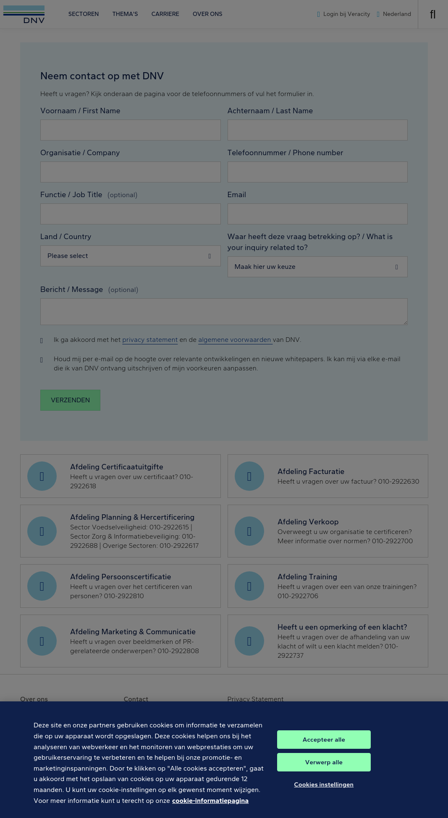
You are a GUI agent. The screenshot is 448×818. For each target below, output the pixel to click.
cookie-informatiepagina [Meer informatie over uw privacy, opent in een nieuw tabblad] (210, 809)
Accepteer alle (324, 748)
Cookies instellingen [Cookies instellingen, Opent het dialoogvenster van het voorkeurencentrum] (324, 793)
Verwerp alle (324, 770)
